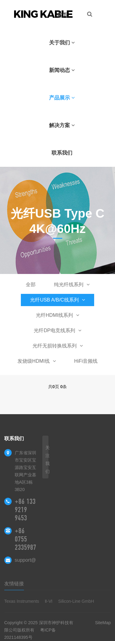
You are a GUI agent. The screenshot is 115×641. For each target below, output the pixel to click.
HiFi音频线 (86, 361)
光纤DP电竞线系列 (57, 330)
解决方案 (62, 125)
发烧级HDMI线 (36, 361)
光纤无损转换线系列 (58, 345)
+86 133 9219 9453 (25, 509)
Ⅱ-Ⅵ (48, 601)
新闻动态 (62, 70)
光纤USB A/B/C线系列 (57, 299)
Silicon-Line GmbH (76, 601)
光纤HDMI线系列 (57, 315)
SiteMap (103, 622)
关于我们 (62, 43)
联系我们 (62, 153)
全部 (31, 284)
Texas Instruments (21, 601)
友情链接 (14, 583)
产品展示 (62, 98)
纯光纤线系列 (72, 284)
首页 (62, 15)
